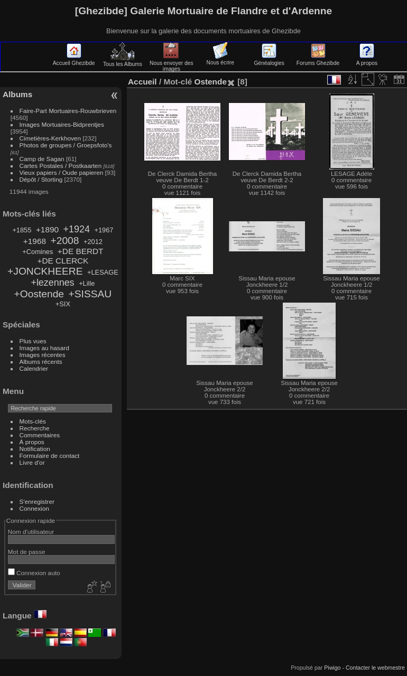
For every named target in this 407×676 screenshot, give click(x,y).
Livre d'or (32, 462)
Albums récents (41, 361)
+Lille (87, 283)
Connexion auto (34, 572)
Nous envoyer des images (171, 63)
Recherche (35, 428)
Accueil (142, 81)
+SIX (63, 304)
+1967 (103, 230)
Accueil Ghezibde (74, 60)
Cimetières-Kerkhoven (50, 138)
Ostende (210, 81)
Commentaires (40, 434)
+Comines (37, 252)
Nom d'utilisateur (31, 531)
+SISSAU (90, 293)
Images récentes (43, 354)
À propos (32, 441)
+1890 (47, 229)
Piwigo (332, 667)
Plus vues (33, 340)
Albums (17, 94)
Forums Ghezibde (318, 60)
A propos (366, 60)
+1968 (34, 241)
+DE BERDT (81, 251)
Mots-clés (33, 421)
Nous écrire (220, 59)
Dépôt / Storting (41, 179)
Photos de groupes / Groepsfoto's (66, 145)
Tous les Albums (122, 61)
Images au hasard (44, 347)
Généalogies (269, 60)
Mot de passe (26, 551)
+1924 (76, 229)
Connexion (34, 508)
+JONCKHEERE (44, 271)
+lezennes (52, 282)
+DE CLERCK (62, 260)
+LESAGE (102, 272)
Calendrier (34, 368)
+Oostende (39, 293)
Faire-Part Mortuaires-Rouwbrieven (68, 110)
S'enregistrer (37, 501)
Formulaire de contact (50, 455)
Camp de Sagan (42, 158)
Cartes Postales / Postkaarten (61, 165)
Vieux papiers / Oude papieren (62, 172)
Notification (35, 448)
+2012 (93, 242)
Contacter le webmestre (375, 667)
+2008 (65, 240)
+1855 (21, 230)
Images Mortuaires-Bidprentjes (62, 124)
